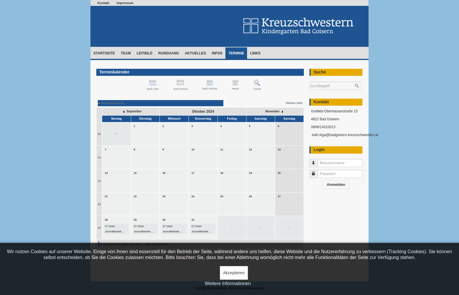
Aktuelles (195, 53)
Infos (217, 53)
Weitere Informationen (228, 283)
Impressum (125, 3)
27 (279, 196)
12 (250, 149)
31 (192, 219)
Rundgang (168, 53)
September (132, 111)
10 (192, 149)
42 (99, 180)
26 (250, 196)
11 (221, 149)
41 (99, 157)
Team (126, 53)
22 (135, 196)
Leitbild (145, 53)
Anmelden (336, 184)
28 (106, 219)
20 (279, 172)
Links (255, 53)
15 (135, 172)
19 (250, 172)
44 (99, 227)
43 (99, 204)
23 (163, 196)
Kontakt (103, 3)
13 (279, 149)
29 (135, 219)
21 (106, 196)
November (274, 111)
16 (163, 172)
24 (192, 196)
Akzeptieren (234, 272)
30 (163, 219)
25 (221, 196)
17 (192, 172)
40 (99, 134)
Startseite (104, 53)
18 (221, 172)
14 (106, 172)
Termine (236, 53)
